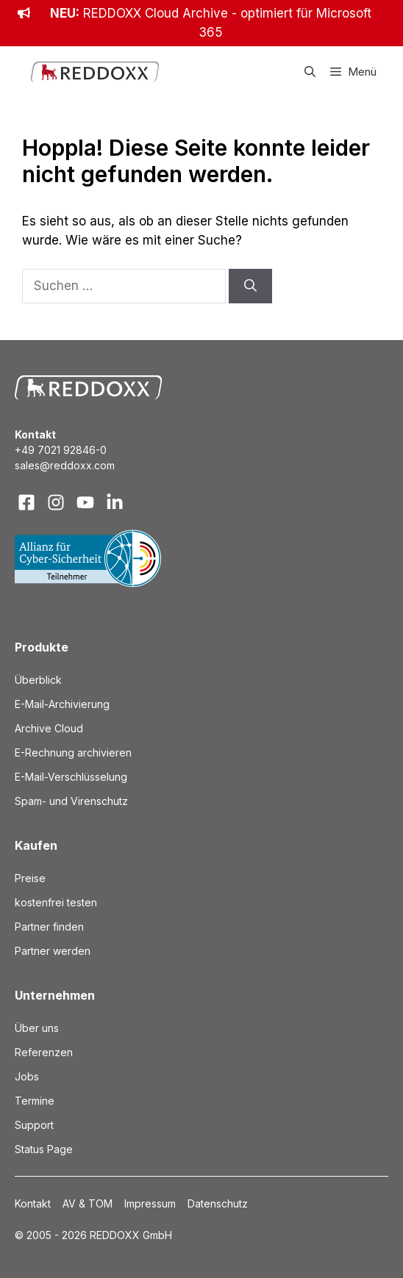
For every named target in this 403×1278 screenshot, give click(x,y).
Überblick (38, 680)
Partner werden (52, 951)
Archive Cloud (49, 728)
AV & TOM (88, 1203)
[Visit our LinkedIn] (114, 502)
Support (34, 1125)
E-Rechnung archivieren (73, 752)
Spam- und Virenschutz (71, 801)
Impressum (150, 1203)
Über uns (37, 1028)
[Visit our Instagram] (56, 502)
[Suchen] (250, 286)
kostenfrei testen (56, 902)
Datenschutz (218, 1203)
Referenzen (44, 1052)
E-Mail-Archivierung (62, 704)
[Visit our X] (85, 502)
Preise (30, 878)
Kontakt (33, 1203)
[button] (310, 72)
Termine (34, 1100)
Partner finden (49, 926)
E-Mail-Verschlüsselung (71, 776)
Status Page (44, 1149)
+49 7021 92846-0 (61, 450)
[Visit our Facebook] (26, 502)
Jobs (27, 1076)
